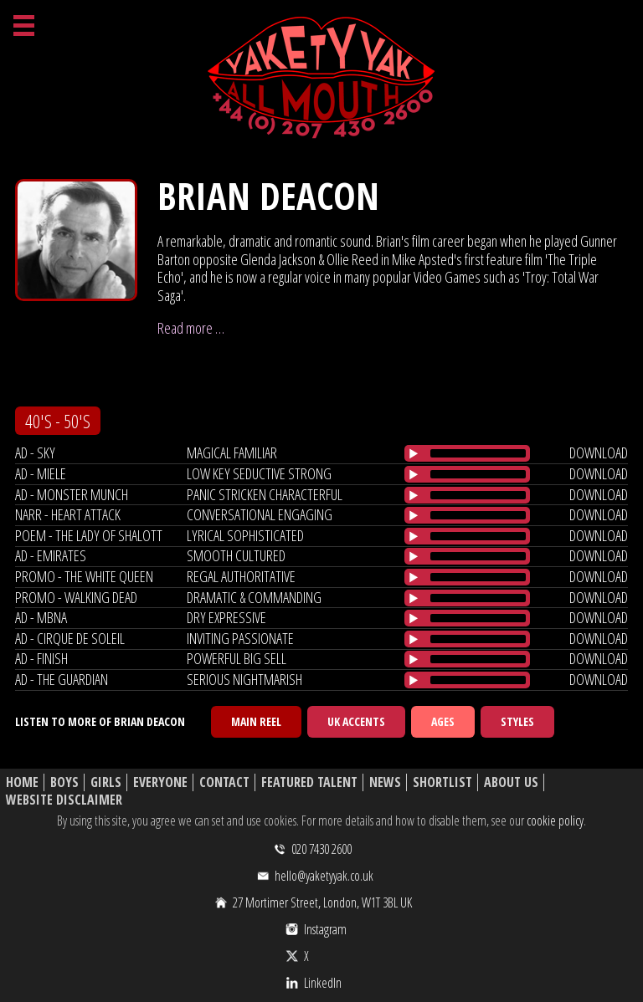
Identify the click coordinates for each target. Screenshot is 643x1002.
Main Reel (256, 721)
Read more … (190, 328)
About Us (511, 782)
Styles (517, 721)
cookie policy (555, 820)
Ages (443, 721)
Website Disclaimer (64, 800)
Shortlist (442, 782)
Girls (105, 782)
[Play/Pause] (413, 453)
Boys (64, 782)
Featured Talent (309, 782)
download (598, 452)
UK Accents (356, 721)
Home (22, 782)
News (385, 782)
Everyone (160, 782)
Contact (224, 782)
